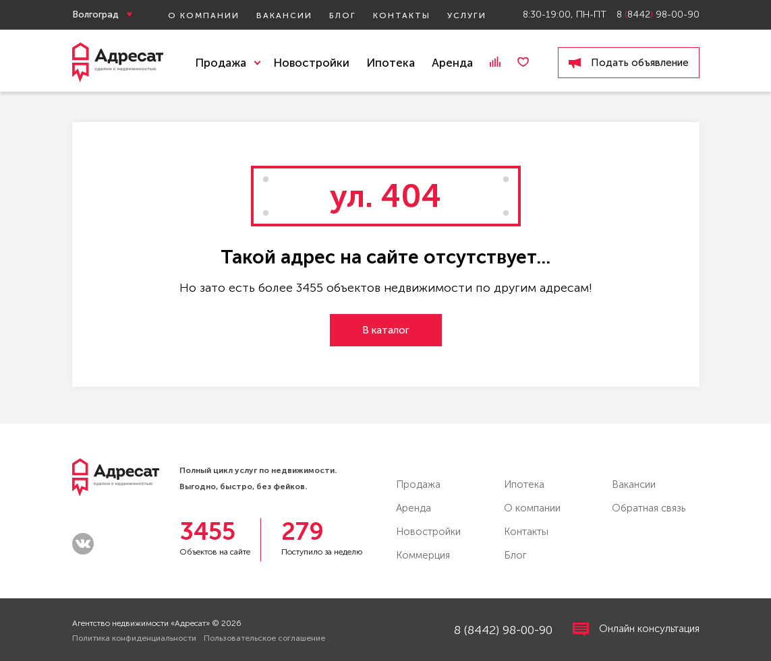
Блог (342, 15)
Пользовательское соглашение (264, 638)
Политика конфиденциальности (134, 638)
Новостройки (311, 63)
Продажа (418, 484)
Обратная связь (648, 508)
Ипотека (390, 63)
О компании (203, 15)
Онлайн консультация (636, 630)
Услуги (466, 15)
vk (83, 544)
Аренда (452, 63)
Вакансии (284, 15)
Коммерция (423, 555)
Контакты (401, 15)
